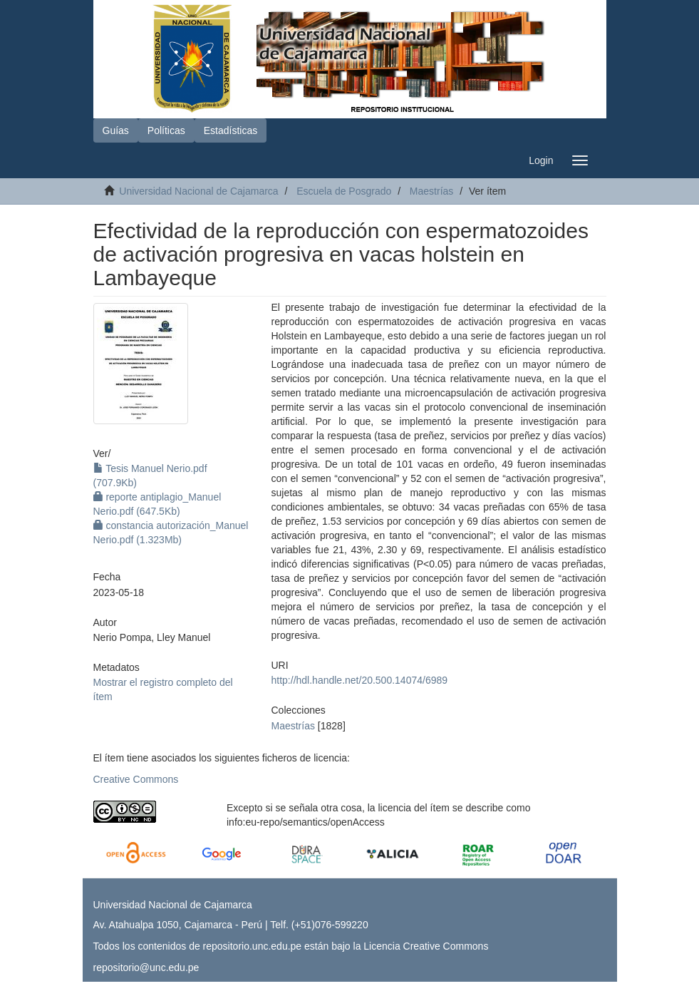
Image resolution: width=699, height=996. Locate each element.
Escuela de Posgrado (343, 191)
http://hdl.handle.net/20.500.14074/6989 (359, 680)
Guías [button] (116, 130)
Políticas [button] (166, 130)
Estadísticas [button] (230, 130)
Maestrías (431, 191)
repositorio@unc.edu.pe (146, 967)
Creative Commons (136, 779)
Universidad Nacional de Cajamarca (198, 191)
